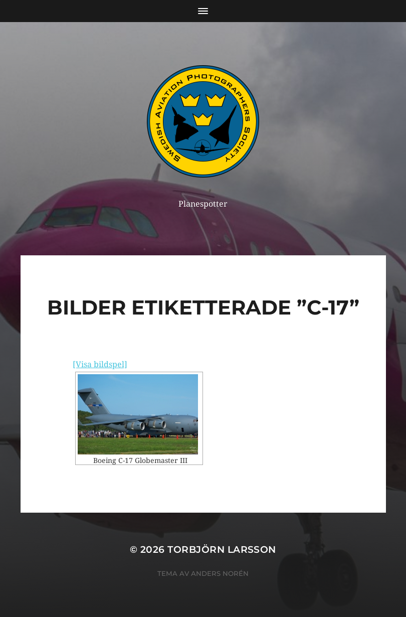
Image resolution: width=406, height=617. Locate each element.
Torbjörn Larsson (221, 549)
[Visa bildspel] (100, 364)
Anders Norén (220, 573)
